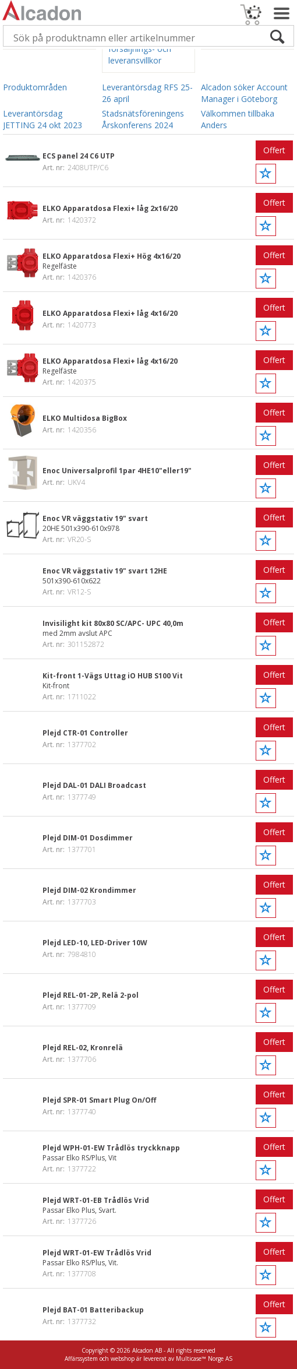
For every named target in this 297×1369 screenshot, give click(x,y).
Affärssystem (81, 1358)
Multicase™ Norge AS (204, 1358)
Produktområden (35, 87)
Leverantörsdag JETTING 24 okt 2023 (42, 119)
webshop (123, 1358)
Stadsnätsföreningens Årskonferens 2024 (143, 119)
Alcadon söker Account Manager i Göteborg (244, 93)
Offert (274, 150)
